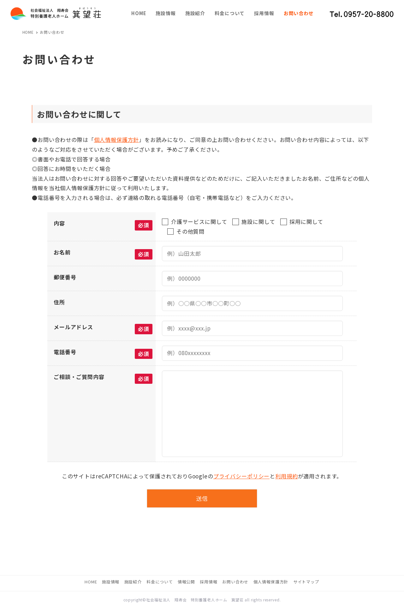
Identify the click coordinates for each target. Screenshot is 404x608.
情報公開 (186, 582)
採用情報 (208, 582)
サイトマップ (306, 582)
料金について (159, 582)
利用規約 (286, 476)
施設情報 (110, 582)
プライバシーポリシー (241, 476)
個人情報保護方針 (116, 139)
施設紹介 (133, 582)
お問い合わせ (235, 582)
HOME (91, 582)
